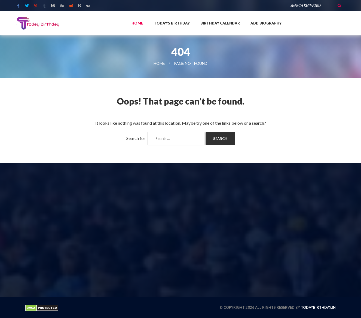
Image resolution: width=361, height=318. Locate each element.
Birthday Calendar (220, 23)
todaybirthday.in (318, 307)
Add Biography (266, 23)
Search (339, 5)
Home (137, 23)
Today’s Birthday (172, 23)
